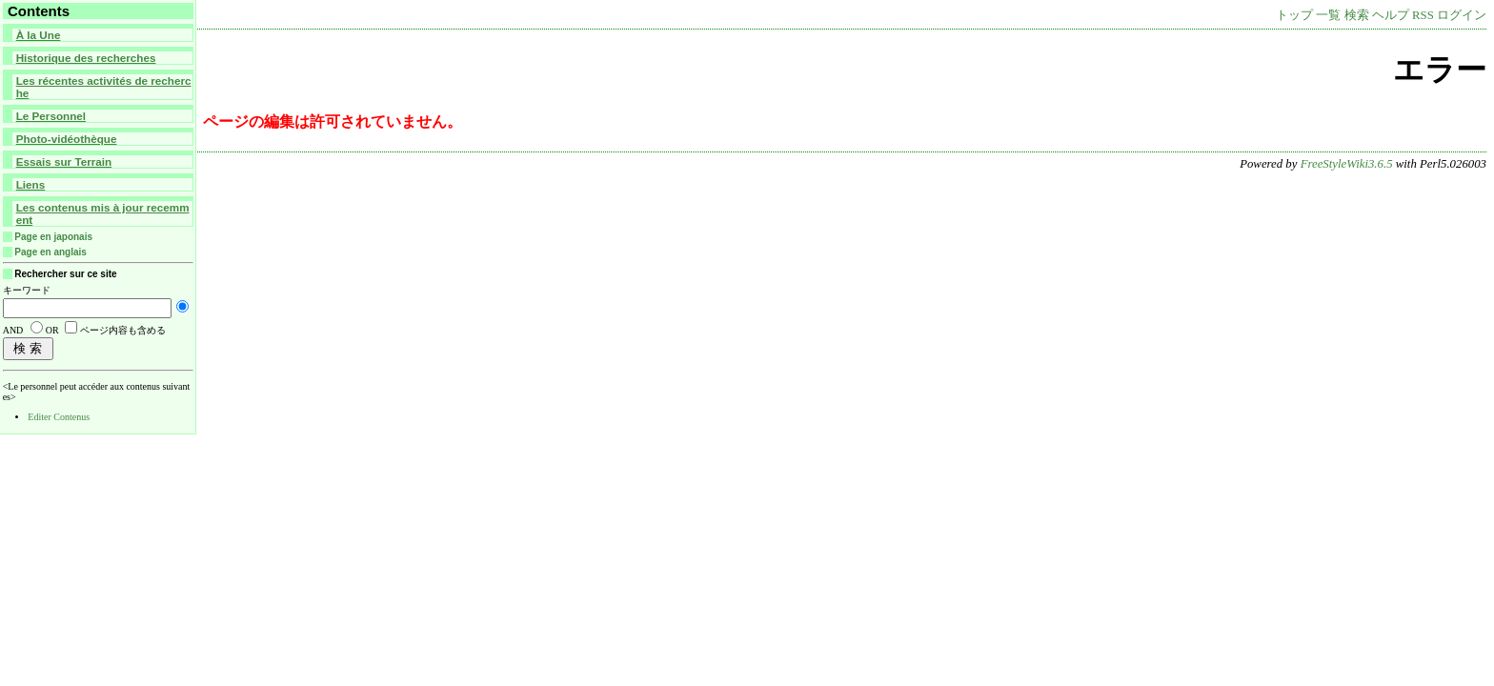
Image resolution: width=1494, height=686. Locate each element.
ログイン (1461, 15)
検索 (1356, 15)
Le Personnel (51, 116)
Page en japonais (53, 237)
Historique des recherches (86, 57)
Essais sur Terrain (63, 161)
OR (52, 330)
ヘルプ (1390, 15)
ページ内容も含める (123, 330)
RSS (1423, 15)
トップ (1294, 15)
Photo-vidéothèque (66, 138)
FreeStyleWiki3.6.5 (1347, 164)
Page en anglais (50, 252)
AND (13, 330)
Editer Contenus (59, 417)
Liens (31, 184)
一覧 (1328, 15)
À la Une (38, 35)
